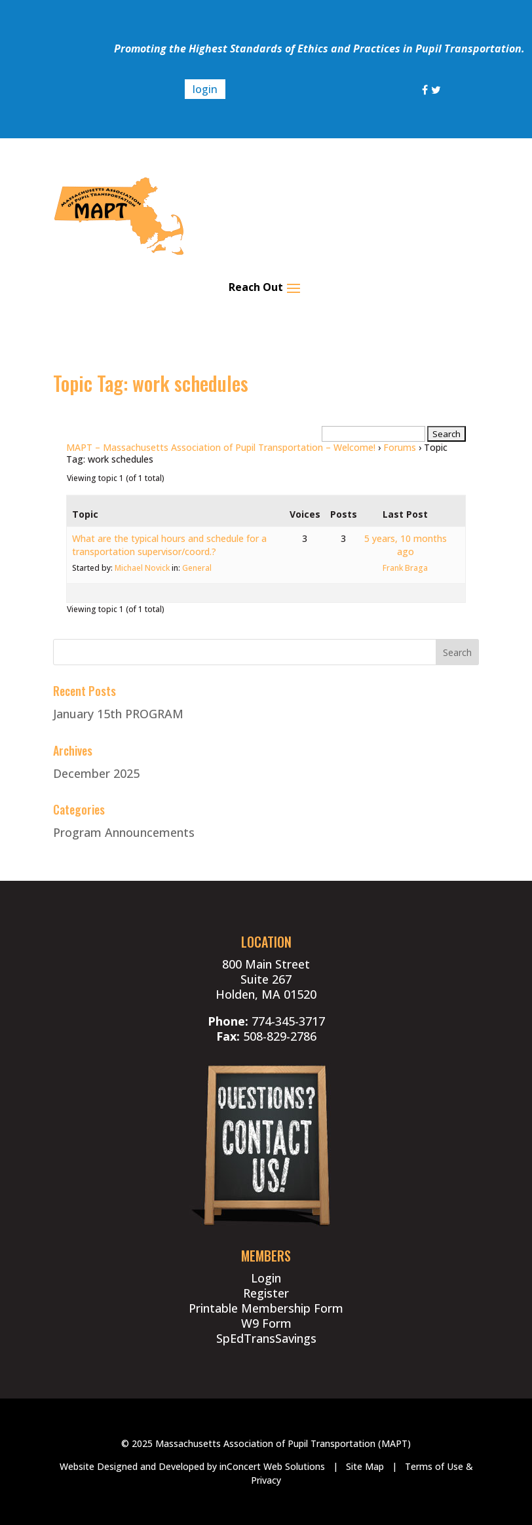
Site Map (365, 1466)
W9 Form (266, 1323)
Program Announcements (124, 832)
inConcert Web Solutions (272, 1466)
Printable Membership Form (266, 1308)
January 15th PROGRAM (118, 714)
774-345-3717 (288, 1021)
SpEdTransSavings (266, 1338)
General (197, 567)
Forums (399, 447)
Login (266, 1278)
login (205, 89)
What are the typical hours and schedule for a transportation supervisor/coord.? (169, 545)
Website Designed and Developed (132, 1466)
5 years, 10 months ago (405, 545)
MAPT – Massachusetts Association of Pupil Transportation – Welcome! (220, 447)
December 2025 (96, 773)
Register (266, 1293)
